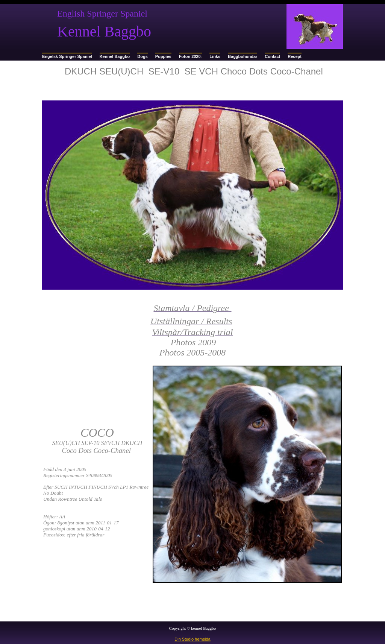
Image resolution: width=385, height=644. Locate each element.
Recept (295, 56)
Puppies (163, 56)
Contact (272, 56)
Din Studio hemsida (192, 639)
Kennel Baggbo (115, 56)
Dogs (142, 56)
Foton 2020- (190, 56)
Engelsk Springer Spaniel (67, 56)
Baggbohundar (242, 56)
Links (214, 56)
